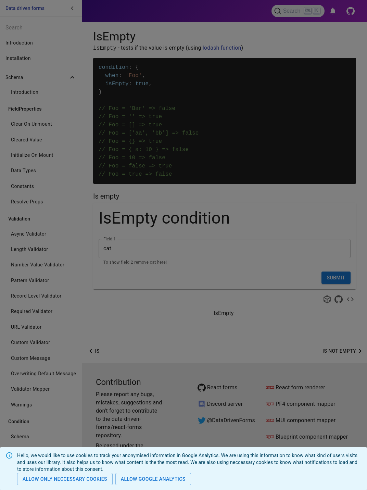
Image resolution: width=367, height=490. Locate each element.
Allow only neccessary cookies (64, 479)
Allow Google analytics (153, 479)
